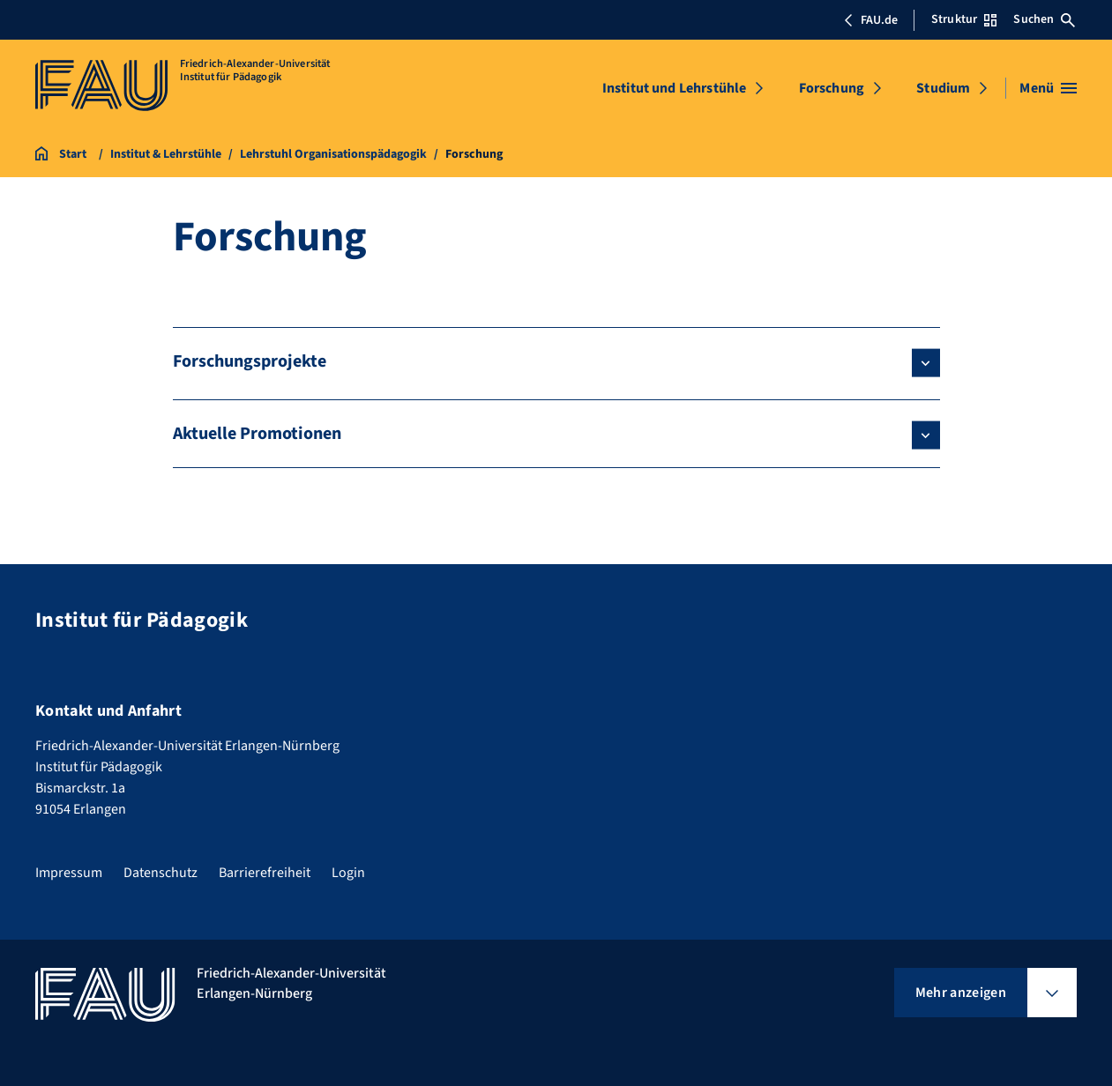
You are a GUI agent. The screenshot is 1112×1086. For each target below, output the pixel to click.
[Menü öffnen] (1048, 88)
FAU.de (870, 20)
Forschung (831, 88)
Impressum (68, 872)
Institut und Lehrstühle (674, 88)
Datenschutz (160, 872)
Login (348, 872)
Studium (943, 88)
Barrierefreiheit (264, 872)
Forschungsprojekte (249, 361)
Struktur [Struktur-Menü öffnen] (963, 19)
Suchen (1044, 19)
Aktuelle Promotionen (257, 433)
